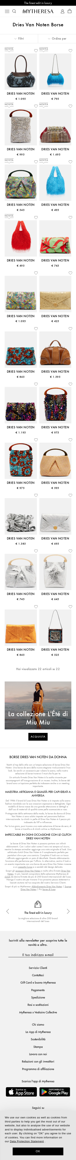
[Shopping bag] (69, 11)
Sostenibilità (38, 1039)
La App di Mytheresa (38, 1032)
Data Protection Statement (27, 1141)
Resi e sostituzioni (38, 1005)
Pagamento (38, 990)
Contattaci (38, 975)
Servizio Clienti (38, 968)
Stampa (38, 1047)
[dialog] (38, 1135)
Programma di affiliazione (38, 1069)
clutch (7, 876)
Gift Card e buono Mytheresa (38, 982)
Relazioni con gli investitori (38, 1061)
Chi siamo (38, 1024)
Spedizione (38, 997)
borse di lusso (49, 889)
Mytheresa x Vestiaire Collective (38, 1012)
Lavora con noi (38, 1054)
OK (38, 1151)
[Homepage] (38, 11)
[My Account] (62, 11)
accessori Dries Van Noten (28, 870)
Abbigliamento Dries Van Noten (47, 886)
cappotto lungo (25, 866)
